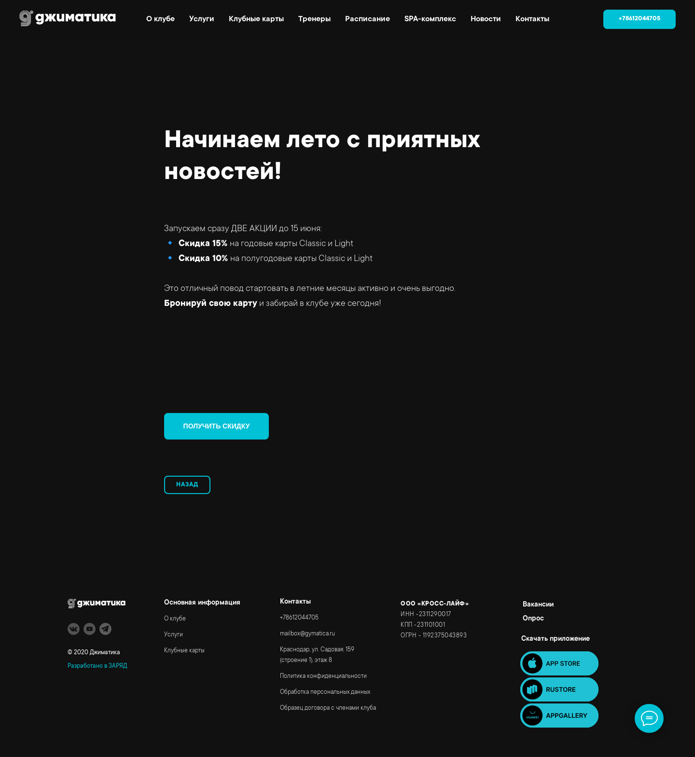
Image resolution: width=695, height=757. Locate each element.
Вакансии (538, 605)
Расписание (367, 19)
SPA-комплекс (430, 19)
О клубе (160, 19)
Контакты (532, 19)
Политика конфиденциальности (323, 676)
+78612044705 (299, 618)
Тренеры (314, 19)
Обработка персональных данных (325, 692)
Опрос (533, 619)
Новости (486, 19)
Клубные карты (256, 19)
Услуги (201, 19)
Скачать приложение (555, 639)
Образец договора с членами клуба (328, 708)
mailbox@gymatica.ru (307, 634)
